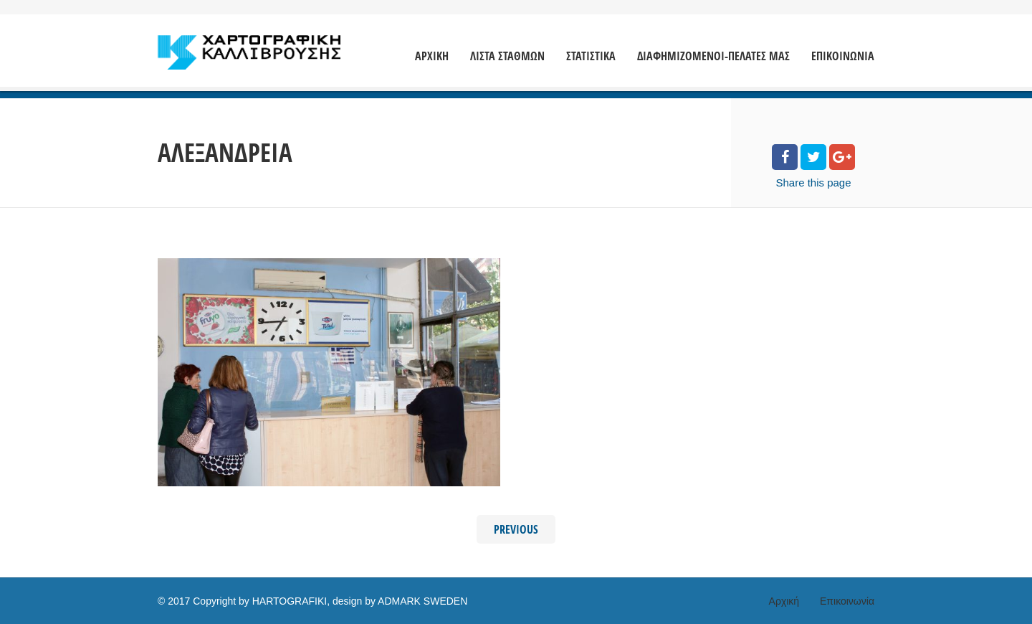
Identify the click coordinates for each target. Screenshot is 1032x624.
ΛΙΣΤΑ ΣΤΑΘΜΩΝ (507, 56)
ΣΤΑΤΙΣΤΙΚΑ (591, 56)
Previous (516, 529)
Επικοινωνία (847, 601)
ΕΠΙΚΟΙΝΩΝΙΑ (842, 56)
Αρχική (784, 601)
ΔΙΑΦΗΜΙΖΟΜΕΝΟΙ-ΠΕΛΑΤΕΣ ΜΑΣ (713, 56)
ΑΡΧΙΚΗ (432, 56)
